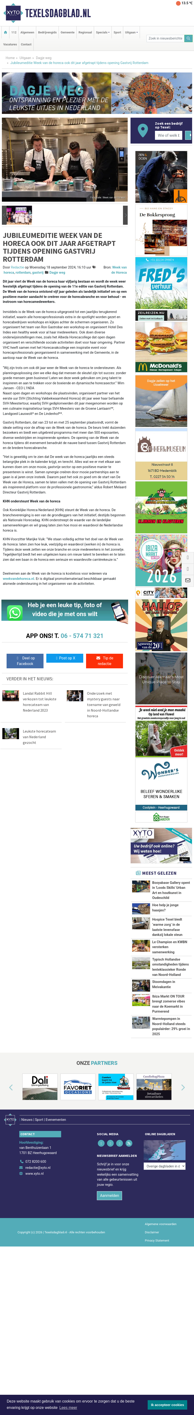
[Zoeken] (188, 38)
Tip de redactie (104, 661)
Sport (117, 32)
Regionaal (85, 32)
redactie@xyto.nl (38, 1216)
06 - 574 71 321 (82, 635)
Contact (26, 44)
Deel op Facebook (25, 661)
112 (13, 32)
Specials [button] (101, 32)
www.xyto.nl (34, 1222)
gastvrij (38, 273)
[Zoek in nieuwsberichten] (165, 38)
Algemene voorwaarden (160, 1272)
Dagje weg (44, 58)
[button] (4, 215)
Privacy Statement (157, 1288)
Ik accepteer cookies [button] (167, 1405)
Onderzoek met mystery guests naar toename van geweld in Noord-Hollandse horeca (103, 704)
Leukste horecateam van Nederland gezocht (39, 737)
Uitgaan (25, 58)
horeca (9, 273)
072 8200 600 (35, 1210)
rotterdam (23, 273)
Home (10, 58)
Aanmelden (109, 1243)
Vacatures (10, 44)
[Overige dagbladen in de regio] (165, 1199)
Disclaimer (152, 1280)
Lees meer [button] (68, 1408)
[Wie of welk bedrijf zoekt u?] (168, 135)
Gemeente (68, 32)
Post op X (64, 658)
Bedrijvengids (47, 32)
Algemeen (27, 32)
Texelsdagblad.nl (58, 13)
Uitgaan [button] (130, 32)
